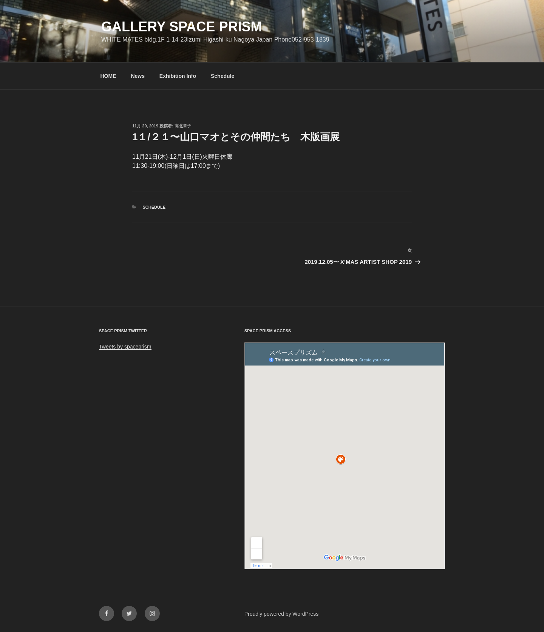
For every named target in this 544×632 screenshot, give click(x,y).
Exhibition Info (177, 76)
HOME (108, 76)
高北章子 (183, 126)
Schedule (222, 76)
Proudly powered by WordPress (281, 614)
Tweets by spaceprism (125, 347)
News (138, 76)
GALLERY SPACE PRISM (181, 26)
